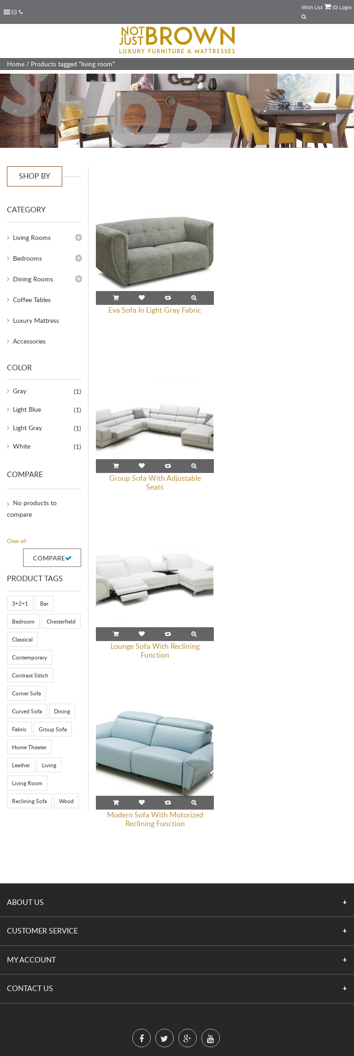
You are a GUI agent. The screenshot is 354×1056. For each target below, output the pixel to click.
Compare (49, 558)
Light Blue (27, 409)
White (21, 446)
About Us (25, 858)
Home (15, 63)
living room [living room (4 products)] (27, 783)
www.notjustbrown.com (176, 1051)
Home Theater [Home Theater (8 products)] (29, 747)
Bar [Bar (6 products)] (44, 603)
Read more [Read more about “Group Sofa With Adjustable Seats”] (248, 297)
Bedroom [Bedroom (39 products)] (23, 621)
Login (345, 7)
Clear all (16, 540)
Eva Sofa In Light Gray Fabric (154, 309)
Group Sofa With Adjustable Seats (288, 313)
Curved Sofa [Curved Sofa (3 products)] (27, 711)
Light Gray (27, 427)
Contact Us (30, 944)
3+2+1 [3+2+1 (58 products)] (20, 603)
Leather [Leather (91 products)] (21, 765)
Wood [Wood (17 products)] (66, 801)
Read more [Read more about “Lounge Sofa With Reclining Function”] (116, 466)
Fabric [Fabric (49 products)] (19, 729)
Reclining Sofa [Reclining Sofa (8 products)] (29, 801)
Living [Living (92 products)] (49, 765)
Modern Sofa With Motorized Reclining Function (288, 482)
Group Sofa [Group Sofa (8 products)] (53, 729)
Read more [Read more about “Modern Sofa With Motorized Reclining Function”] (248, 466)
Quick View (194, 297)
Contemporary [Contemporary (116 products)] (29, 657)
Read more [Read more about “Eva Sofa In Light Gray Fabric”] (116, 297)
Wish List (312, 7)
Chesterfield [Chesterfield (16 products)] (61, 621)
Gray (19, 390)
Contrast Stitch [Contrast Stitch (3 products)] (30, 675)
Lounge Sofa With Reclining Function (155, 482)
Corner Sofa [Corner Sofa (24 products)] (26, 693)
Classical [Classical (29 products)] (22, 639)
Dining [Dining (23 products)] (62, 711)
